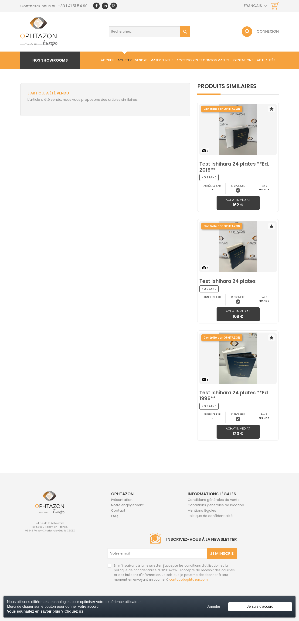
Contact (271, 78)
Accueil (107, 60)
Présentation (122, 499)
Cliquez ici (74, 611)
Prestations (243, 60)
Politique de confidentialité (210, 515)
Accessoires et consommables (203, 60)
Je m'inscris (222, 553)
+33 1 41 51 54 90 (73, 6)
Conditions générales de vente (214, 499)
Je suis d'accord (260, 606)
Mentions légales (202, 510)
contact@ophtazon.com (188, 579)
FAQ (114, 515)
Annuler (213, 606)
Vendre (141, 60)
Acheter (125, 60)
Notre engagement (127, 505)
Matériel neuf (161, 60)
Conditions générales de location (216, 505)
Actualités (266, 60)
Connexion (268, 31)
